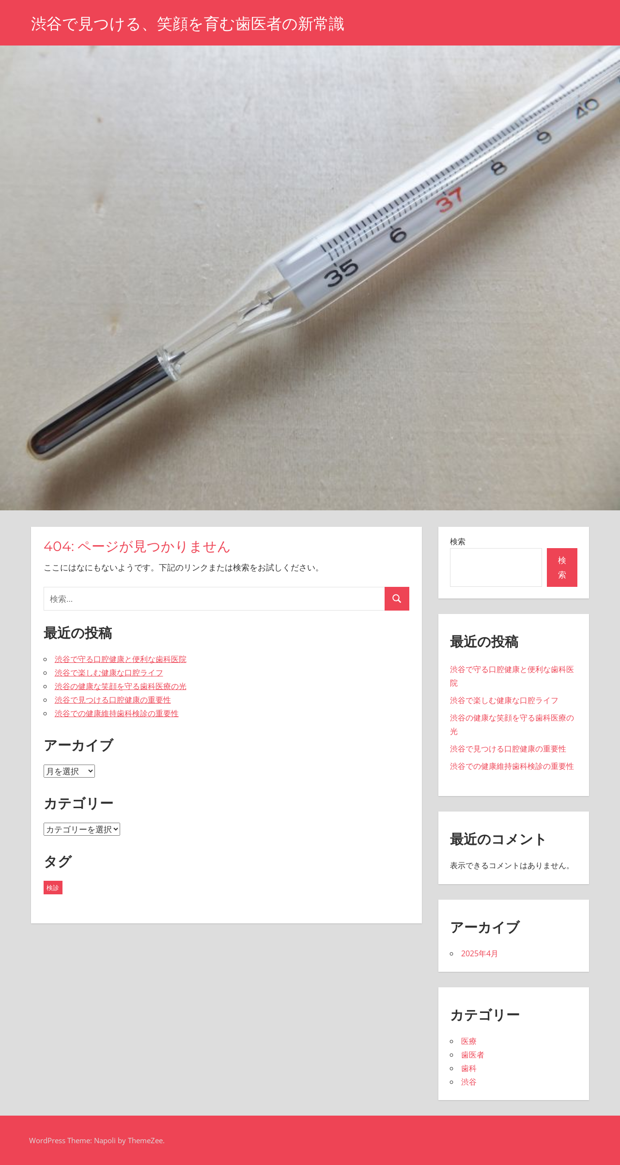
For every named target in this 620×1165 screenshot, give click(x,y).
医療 (469, 1041)
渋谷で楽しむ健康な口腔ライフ (109, 672)
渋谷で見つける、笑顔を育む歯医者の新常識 (187, 23)
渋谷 (469, 1081)
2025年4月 (479, 953)
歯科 (469, 1068)
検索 (457, 541)
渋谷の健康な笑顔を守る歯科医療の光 (120, 686)
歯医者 (472, 1054)
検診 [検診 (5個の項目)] (52, 887)
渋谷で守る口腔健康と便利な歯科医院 (120, 659)
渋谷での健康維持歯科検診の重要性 (117, 713)
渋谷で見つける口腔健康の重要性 (113, 699)
